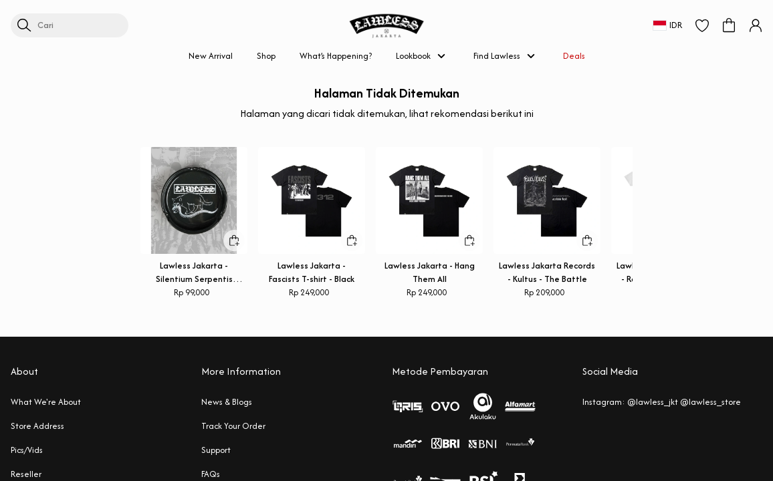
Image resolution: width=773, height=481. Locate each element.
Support (216, 450)
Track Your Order (233, 426)
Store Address (37, 426)
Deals (574, 55)
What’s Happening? (336, 55)
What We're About (46, 401)
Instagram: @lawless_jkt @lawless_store (661, 401)
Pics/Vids (27, 450)
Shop (266, 55)
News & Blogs (226, 401)
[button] (702, 25)
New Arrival (211, 55)
